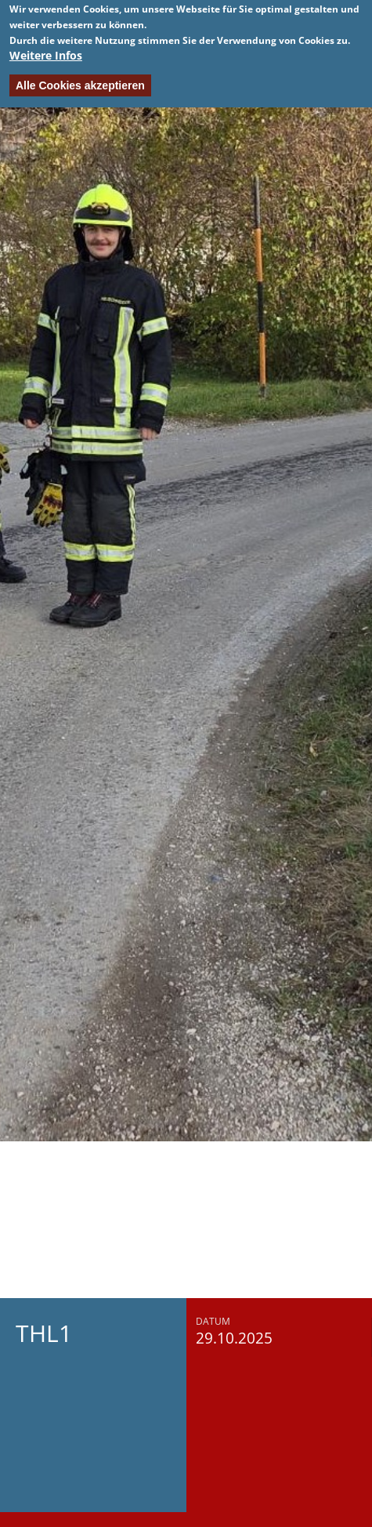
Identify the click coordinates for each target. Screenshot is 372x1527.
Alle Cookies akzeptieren (80, 81)
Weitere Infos (45, 51)
